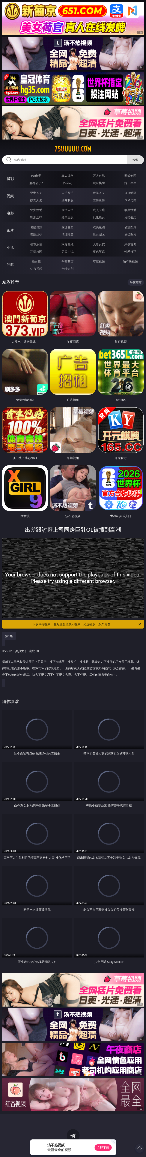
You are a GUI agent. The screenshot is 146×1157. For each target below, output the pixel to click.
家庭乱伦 (68, 244)
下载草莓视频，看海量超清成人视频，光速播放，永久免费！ (86, 624)
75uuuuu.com (72, 149)
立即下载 (103, 1147)
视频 (10, 196)
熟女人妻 (36, 200)
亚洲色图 (68, 227)
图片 (10, 230)
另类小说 (68, 251)
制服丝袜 (36, 217)
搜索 (135, 160)
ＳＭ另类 (130, 200)
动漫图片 (130, 227)
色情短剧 (68, 269)
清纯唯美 (68, 234)
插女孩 (36, 261)
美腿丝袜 (36, 234)
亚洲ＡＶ (36, 193)
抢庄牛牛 (130, 183)
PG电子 (36, 176)
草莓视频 (99, 261)
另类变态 (130, 217)
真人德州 (68, 176)
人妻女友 (99, 244)
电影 (10, 213)
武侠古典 (130, 244)
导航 (10, 264)
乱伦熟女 (99, 217)
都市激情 (36, 244)
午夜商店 (68, 261)
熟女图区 (99, 234)
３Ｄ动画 (130, 193)
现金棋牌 (99, 183)
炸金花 (67, 183)
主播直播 (99, 200)
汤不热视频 (130, 261)
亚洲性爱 (36, 210)
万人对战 (99, 176)
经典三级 (68, 217)
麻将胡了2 (36, 183)
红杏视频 (36, 269)
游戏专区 (130, 176)
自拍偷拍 (68, 193)
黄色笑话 (99, 251)
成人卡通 (99, 210)
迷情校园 (36, 251)
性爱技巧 (130, 251)
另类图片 (130, 234)
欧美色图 (99, 227)
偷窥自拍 (36, 227)
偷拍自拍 (68, 210)
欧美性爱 (130, 210)
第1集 (9, 636)
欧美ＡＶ (99, 193)
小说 (10, 247)
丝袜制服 (68, 200)
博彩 (10, 178)
